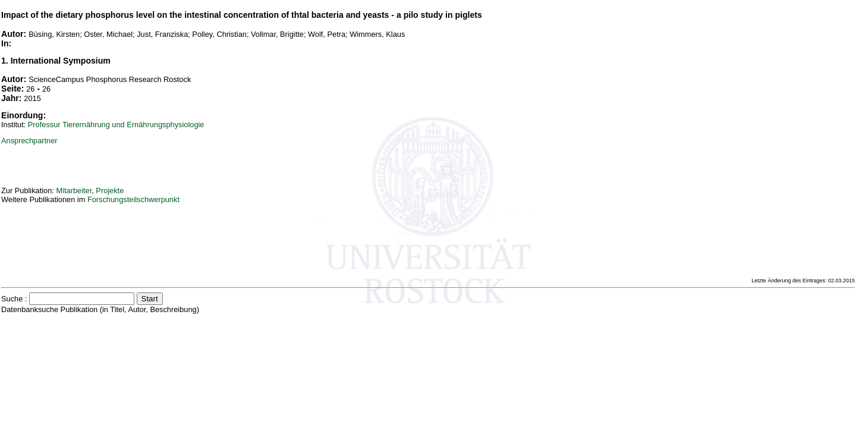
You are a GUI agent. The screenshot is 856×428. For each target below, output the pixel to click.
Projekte (110, 190)
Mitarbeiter (74, 190)
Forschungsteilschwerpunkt (133, 199)
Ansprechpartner (29, 140)
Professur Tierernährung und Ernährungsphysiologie (116, 124)
